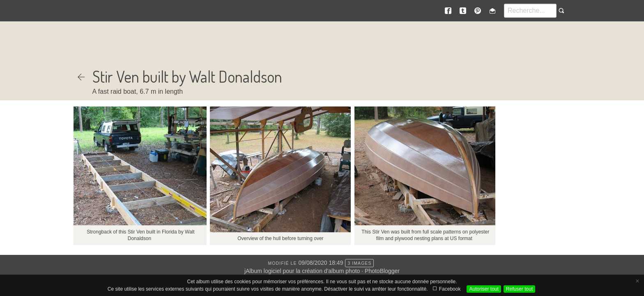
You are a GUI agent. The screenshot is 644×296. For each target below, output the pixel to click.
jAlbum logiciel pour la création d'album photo (302, 271)
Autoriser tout (483, 289)
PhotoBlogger (382, 271)
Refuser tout (519, 289)
